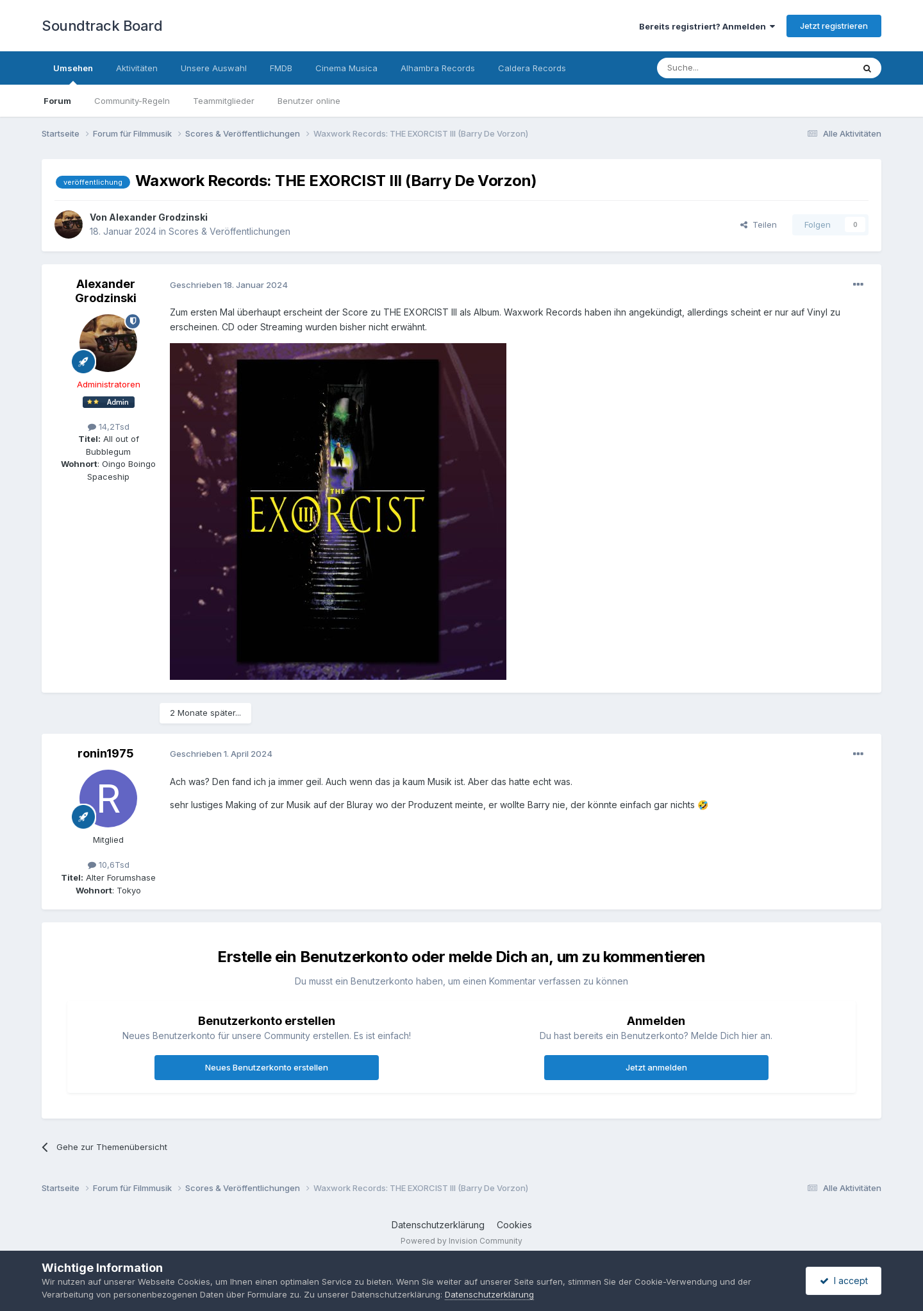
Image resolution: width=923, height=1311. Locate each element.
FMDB (281, 68)
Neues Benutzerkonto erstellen (266, 1067)
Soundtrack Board (102, 25)
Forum (57, 101)
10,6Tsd (108, 864)
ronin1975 (106, 753)
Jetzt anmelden (656, 1067)
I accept (844, 1280)
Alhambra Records (438, 68)
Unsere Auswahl (214, 68)
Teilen (758, 224)
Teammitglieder (223, 101)
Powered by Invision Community (461, 1241)
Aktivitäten (137, 68)
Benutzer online (309, 101)
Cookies (514, 1224)
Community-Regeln (132, 101)
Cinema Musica (346, 68)
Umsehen (73, 74)
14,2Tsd (108, 426)
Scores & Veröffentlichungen (229, 231)
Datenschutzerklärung (438, 1224)
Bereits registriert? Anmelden (707, 26)
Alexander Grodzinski (158, 217)
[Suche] (714, 68)
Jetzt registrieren (834, 26)
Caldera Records (532, 68)
